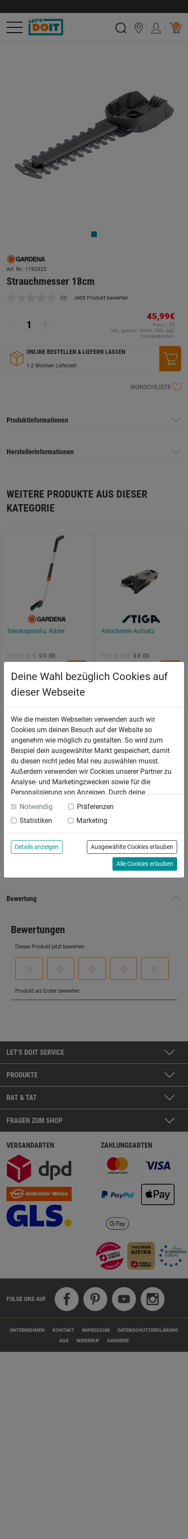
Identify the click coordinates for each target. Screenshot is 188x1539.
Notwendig (36, 807)
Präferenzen (95, 807)
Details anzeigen (37, 846)
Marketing (91, 820)
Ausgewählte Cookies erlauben (132, 846)
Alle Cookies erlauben (144, 863)
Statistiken (36, 820)
